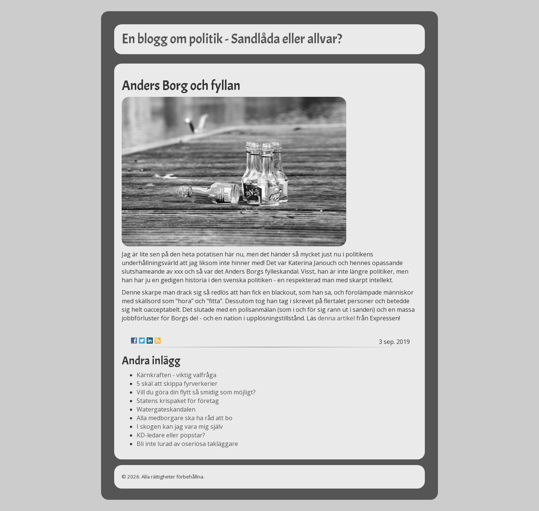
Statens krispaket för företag (178, 401)
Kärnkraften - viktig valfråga (176, 375)
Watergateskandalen (166, 409)
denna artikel (336, 318)
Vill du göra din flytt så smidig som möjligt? (196, 392)
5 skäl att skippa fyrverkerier (177, 383)
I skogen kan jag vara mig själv (180, 426)
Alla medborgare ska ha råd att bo (184, 418)
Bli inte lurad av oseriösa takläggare (187, 444)
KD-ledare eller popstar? (171, 435)
